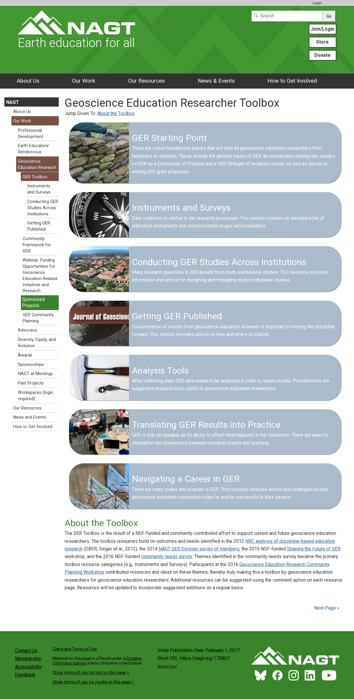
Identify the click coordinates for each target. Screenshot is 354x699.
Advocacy (27, 330)
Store (322, 42)
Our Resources (146, 80)
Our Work (83, 80)
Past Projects (30, 383)
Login (317, 3)
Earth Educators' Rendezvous (33, 148)
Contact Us (26, 650)
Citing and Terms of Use (75, 649)
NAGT (12, 102)
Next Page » (326, 608)
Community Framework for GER (37, 245)
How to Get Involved (292, 80)
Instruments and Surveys (39, 189)
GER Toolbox (35, 176)
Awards (25, 355)
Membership (28, 658)
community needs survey (166, 556)
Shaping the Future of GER (313, 549)
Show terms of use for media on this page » (93, 682)
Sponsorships (31, 364)
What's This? (167, 666)
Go (328, 16)
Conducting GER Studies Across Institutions (42, 208)
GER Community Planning (38, 318)
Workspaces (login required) (35, 395)
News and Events (29, 417)
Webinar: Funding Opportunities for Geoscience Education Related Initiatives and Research (40, 275)
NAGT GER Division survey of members (199, 549)
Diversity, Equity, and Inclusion (37, 342)
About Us (27, 80)
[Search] (287, 16)
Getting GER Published (38, 226)
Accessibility (28, 667)
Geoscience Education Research (37, 164)
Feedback (25, 675)
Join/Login (322, 29)
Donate (322, 55)
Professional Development (30, 133)
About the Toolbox (116, 113)
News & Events (216, 80)
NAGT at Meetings (35, 373)
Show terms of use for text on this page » (91, 672)
